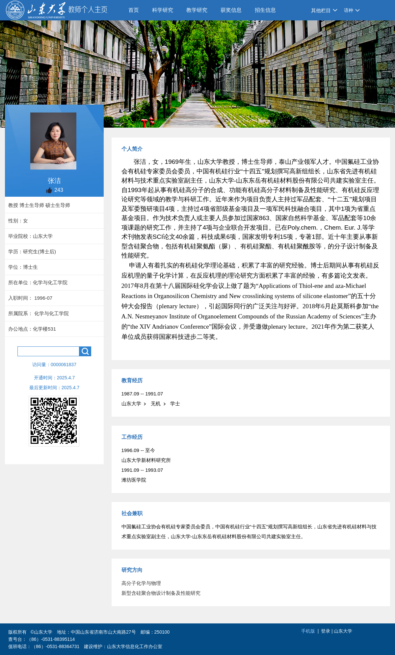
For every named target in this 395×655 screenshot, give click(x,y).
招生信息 (265, 10)
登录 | (327, 631)
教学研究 (196, 10)
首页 (133, 10)
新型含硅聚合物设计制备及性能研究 (160, 593)
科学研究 (162, 10)
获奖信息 (231, 10)
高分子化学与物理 (141, 583)
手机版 (308, 631)
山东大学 (343, 631)
